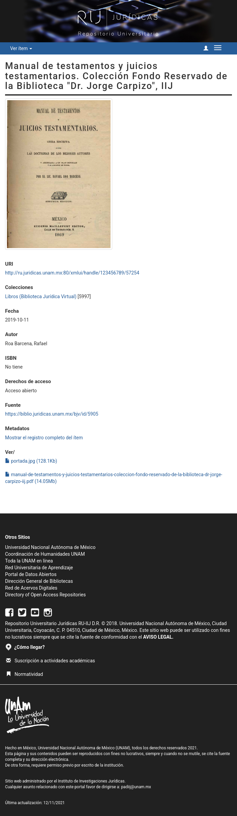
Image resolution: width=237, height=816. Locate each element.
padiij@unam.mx (136, 787)
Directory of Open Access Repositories (45, 594)
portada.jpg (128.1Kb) (31, 461)
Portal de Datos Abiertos (30, 574)
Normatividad (24, 674)
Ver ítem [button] (21, 48)
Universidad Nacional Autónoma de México (50, 547)
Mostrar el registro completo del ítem (44, 437)
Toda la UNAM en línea (29, 561)
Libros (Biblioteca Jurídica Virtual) (40, 296)
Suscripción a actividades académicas (50, 660)
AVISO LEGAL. (158, 637)
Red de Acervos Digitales (31, 588)
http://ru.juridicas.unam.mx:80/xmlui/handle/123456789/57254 (72, 272)
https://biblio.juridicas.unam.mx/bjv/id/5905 (51, 414)
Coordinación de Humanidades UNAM (45, 554)
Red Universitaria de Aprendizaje (39, 567)
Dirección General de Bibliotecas (39, 581)
